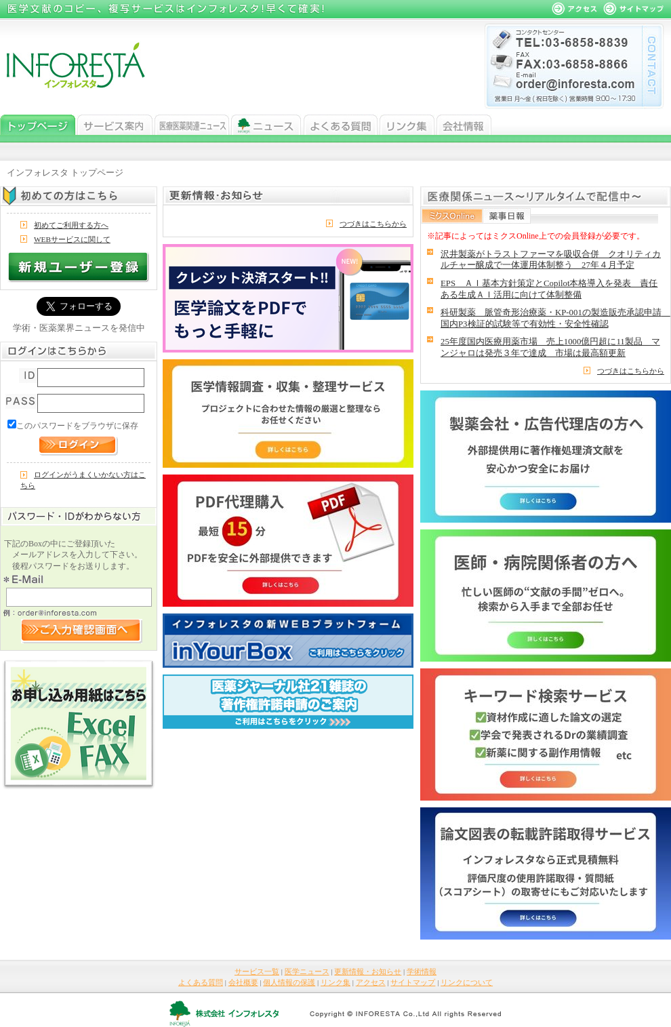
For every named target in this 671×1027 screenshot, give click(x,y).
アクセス (371, 982)
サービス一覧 (114, 125)
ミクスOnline (452, 216)
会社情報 (463, 125)
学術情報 (421, 971)
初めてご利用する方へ (71, 225)
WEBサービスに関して (72, 239)
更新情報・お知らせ (367, 971)
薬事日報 (507, 216)
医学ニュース (192, 125)
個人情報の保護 (289, 982)
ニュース (266, 125)
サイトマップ (412, 982)
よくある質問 (341, 125)
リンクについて (467, 982)
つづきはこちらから (373, 224)
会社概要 (243, 982)
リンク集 (407, 125)
